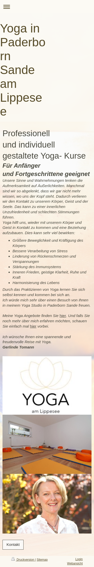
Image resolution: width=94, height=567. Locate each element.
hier (63, 315)
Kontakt (13, 544)
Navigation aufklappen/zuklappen (47, 6)
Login (79, 559)
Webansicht (75, 563)
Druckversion (23, 559)
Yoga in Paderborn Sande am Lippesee (22, 70)
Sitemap (42, 559)
